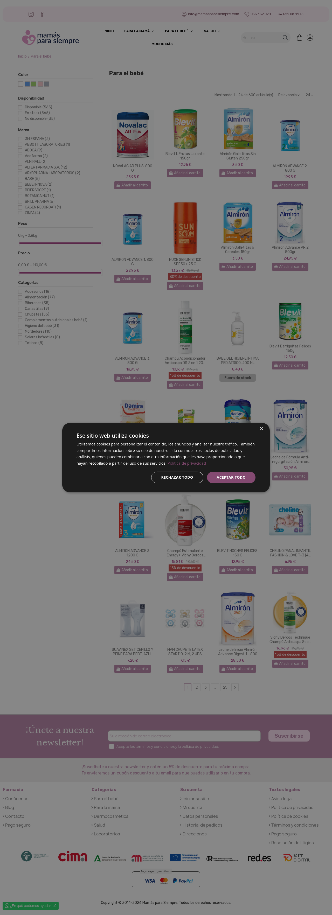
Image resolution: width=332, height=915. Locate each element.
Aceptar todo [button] (231, 477)
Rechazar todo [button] (177, 477)
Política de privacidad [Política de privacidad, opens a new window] (187, 463)
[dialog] (166, 457)
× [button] (261, 429)
